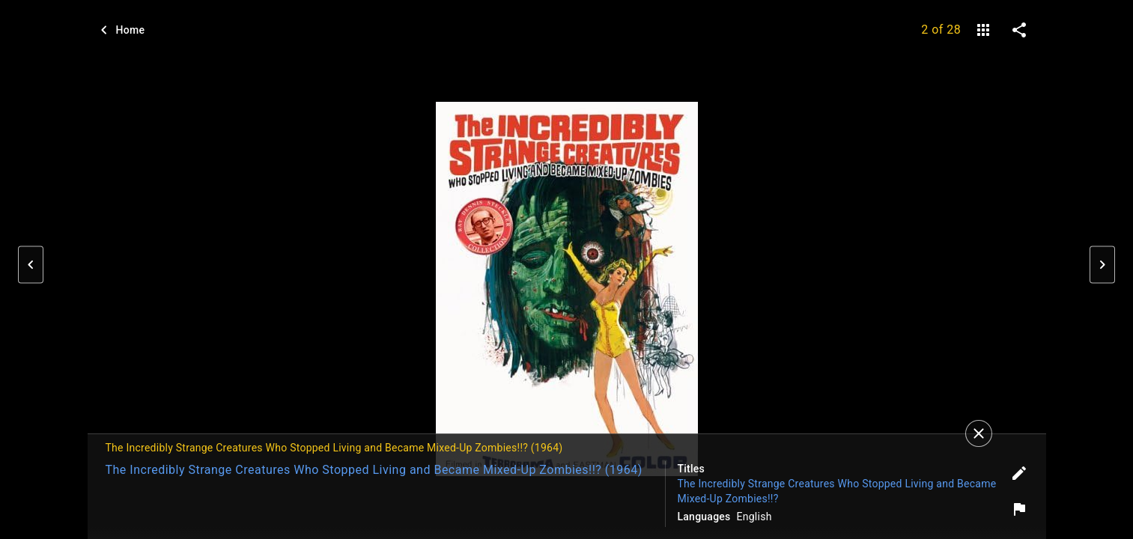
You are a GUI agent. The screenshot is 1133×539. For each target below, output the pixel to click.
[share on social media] (1019, 30)
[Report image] (1019, 509)
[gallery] (983, 30)
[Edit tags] (1019, 473)
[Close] (978, 433)
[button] (30, 265)
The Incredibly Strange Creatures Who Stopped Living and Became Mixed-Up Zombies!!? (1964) (374, 470)
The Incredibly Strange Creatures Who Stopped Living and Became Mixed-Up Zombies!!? (837, 491)
